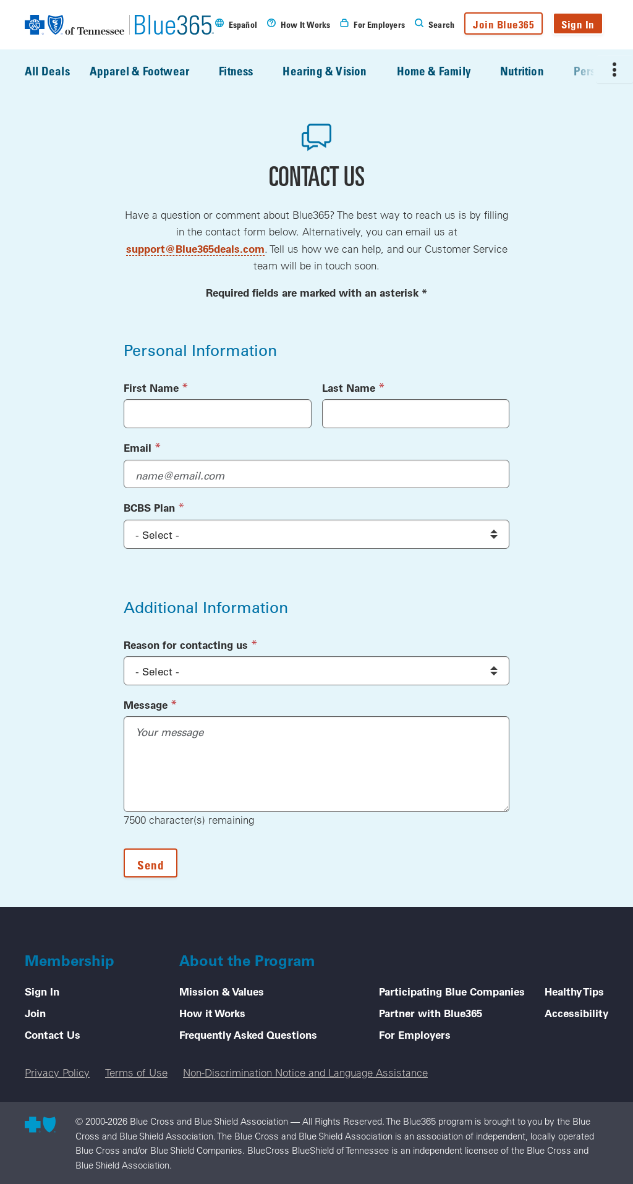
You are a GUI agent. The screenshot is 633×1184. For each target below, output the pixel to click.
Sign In (578, 24)
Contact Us (52, 1034)
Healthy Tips (574, 991)
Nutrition (530, 71)
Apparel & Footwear (148, 71)
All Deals (47, 71)
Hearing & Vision (333, 71)
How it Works (212, 1013)
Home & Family (442, 71)
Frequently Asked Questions (248, 1034)
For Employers (415, 1034)
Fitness (244, 71)
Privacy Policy (57, 1072)
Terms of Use (136, 1072)
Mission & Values (221, 991)
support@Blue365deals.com (195, 248)
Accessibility (576, 1013)
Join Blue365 (503, 24)
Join (35, 1013)
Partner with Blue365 (430, 1013)
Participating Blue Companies (452, 991)
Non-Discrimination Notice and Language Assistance (305, 1072)
